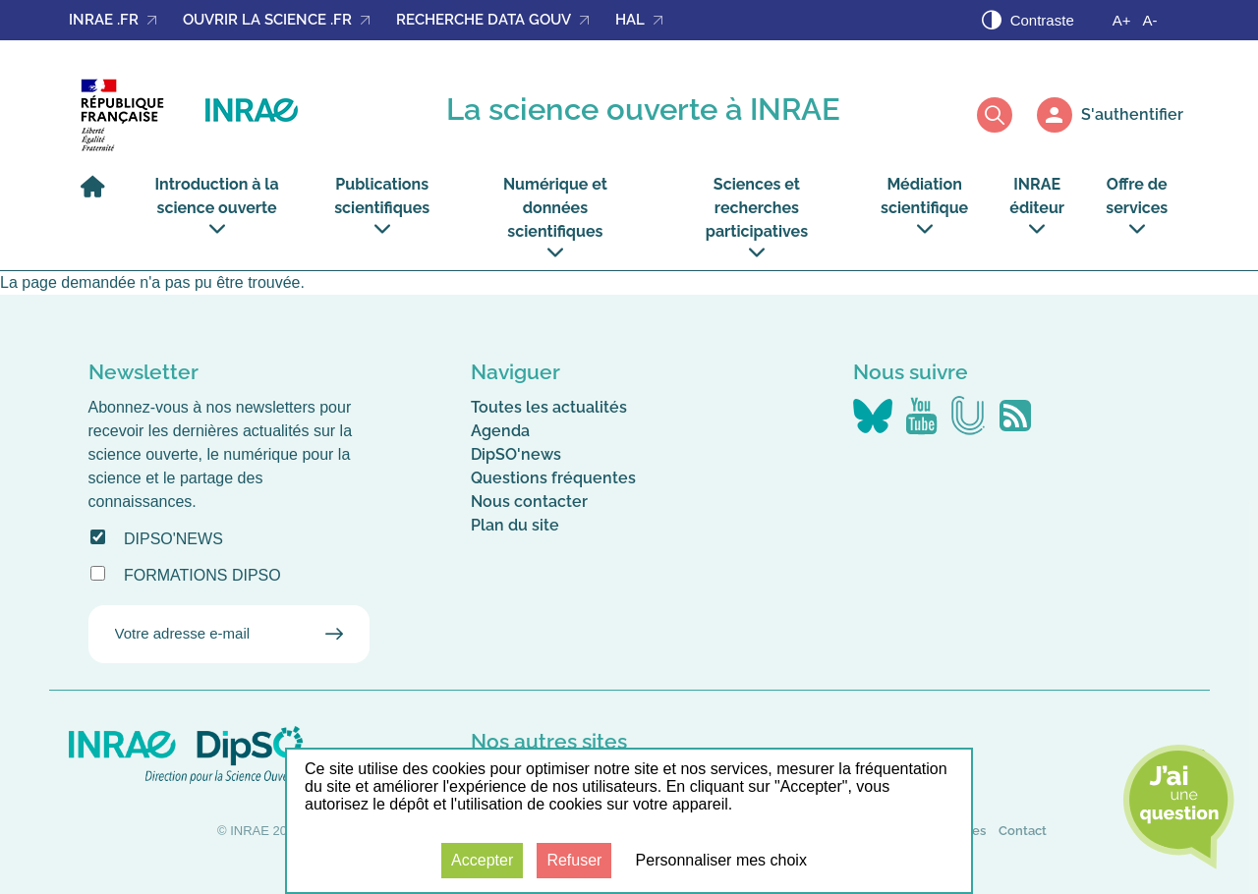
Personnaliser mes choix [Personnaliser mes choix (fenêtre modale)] (721, 860)
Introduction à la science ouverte (217, 206)
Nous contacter (529, 501)
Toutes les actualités (549, 407)
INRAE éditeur (1036, 206)
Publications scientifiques (381, 206)
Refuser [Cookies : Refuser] (573, 860)
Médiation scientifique (924, 206)
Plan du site (515, 525)
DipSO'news (173, 539)
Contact (1023, 830)
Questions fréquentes (553, 478)
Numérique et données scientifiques (555, 217)
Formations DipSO (202, 575)
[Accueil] (97, 196)
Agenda (500, 430)
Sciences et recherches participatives (757, 217)
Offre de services (1137, 206)
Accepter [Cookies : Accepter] (482, 860)
